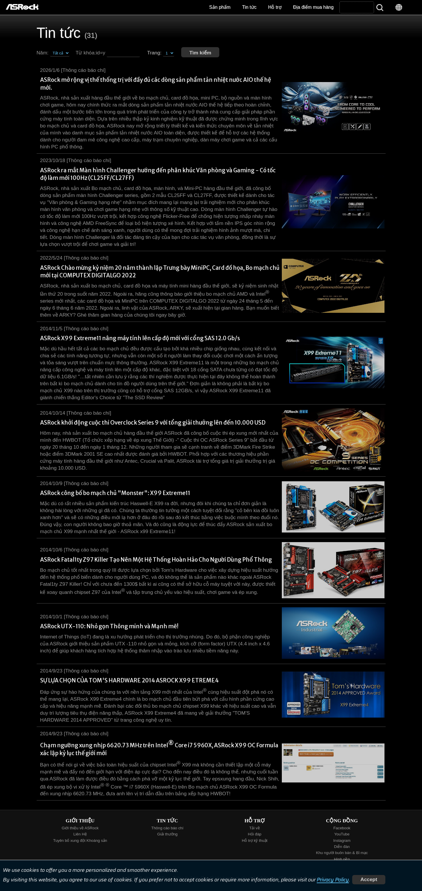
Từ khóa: (86, 53)
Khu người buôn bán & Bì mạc (342, 853)
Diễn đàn (342, 846)
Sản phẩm (219, 7)
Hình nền (342, 859)
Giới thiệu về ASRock (80, 828)
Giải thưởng (167, 834)
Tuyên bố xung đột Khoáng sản (80, 840)
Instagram (341, 840)
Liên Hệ (80, 834)
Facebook (341, 828)
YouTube (341, 834)
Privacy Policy (333, 879)
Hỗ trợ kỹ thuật (255, 840)
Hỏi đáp (254, 834)
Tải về (254, 828)
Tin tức (249, 7)
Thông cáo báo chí (167, 828)
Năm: (43, 53)
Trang (153, 53)
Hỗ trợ (275, 7)
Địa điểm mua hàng (313, 7)
